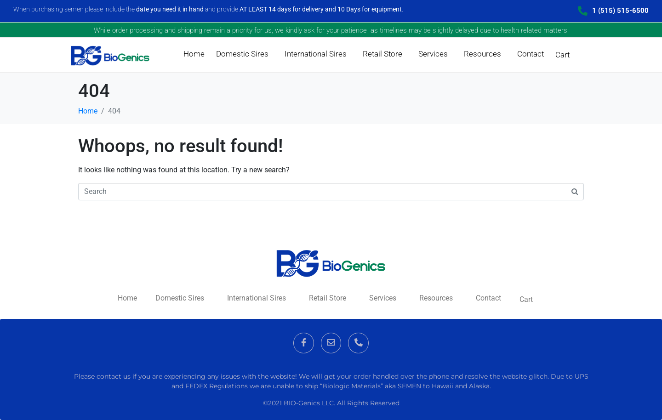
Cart (562, 54)
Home (194, 53)
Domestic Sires (242, 53)
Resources (482, 53)
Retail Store (382, 53)
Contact (530, 53)
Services (433, 53)
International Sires (316, 53)
